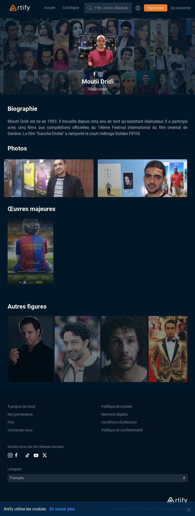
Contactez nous (20, 430)
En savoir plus (62, 509)
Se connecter (181, 8)
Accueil (49, 8)
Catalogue (71, 8)
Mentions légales (114, 414)
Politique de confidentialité (122, 430)
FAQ (11, 422)
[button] (137, 8)
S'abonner (156, 8)
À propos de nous (21, 406)
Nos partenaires (20, 414)
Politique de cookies (116, 406)
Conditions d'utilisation (119, 422)
